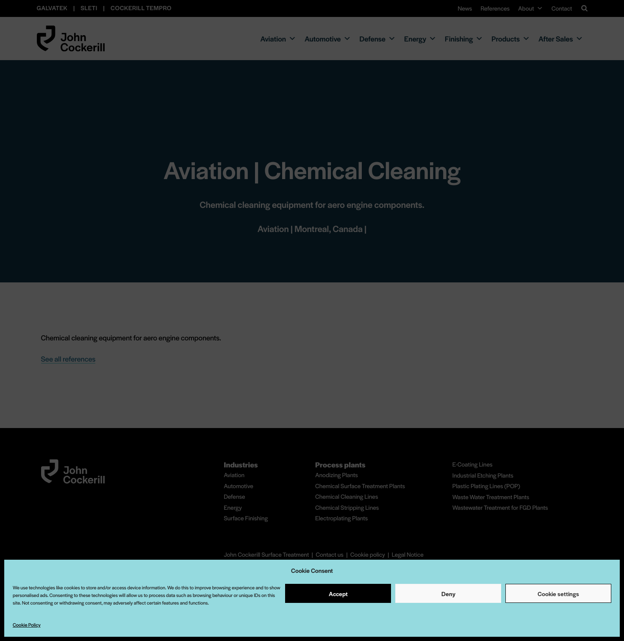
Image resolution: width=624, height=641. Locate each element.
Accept (338, 593)
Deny (448, 593)
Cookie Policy (27, 625)
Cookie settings (558, 593)
